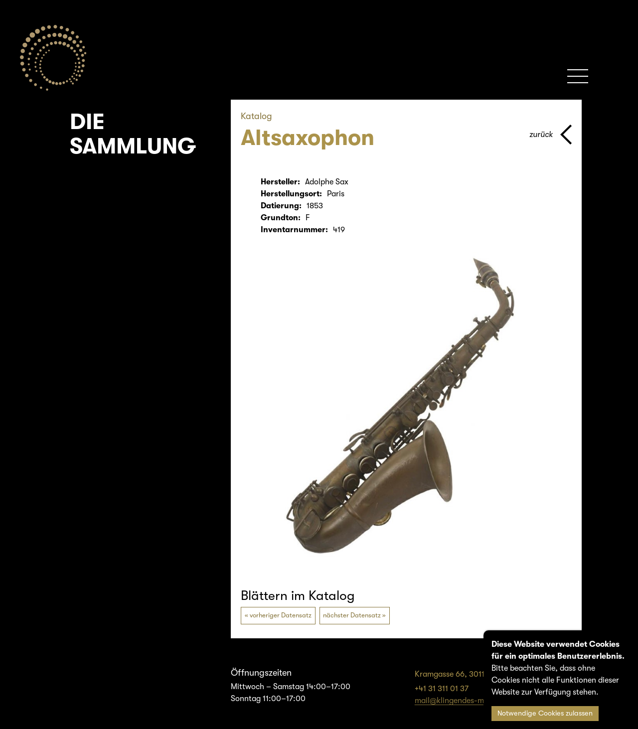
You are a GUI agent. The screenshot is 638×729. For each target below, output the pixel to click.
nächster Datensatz (352, 615)
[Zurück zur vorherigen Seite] (550, 135)
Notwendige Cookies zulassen (545, 713)
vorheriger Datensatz (281, 615)
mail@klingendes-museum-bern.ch (476, 700)
